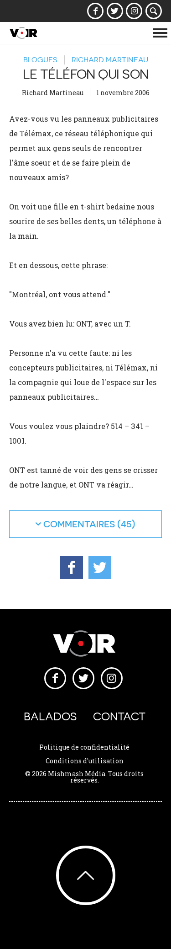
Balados (50, 716)
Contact (119, 716)
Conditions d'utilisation (85, 760)
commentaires (79, 524)
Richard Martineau (110, 59)
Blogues (40, 59)
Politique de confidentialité (84, 747)
